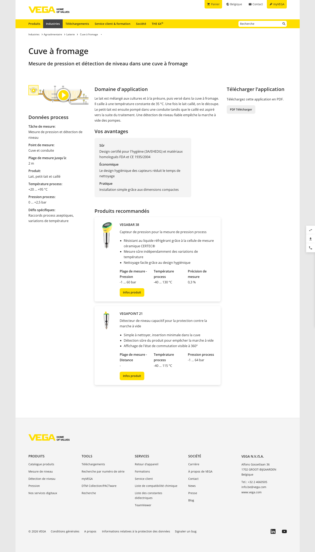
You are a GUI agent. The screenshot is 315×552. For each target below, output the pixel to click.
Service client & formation (112, 24)
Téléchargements (77, 24)
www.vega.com (251, 492)
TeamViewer (143, 505)
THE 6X (157, 24)
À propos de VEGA (200, 471)
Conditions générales (65, 531)
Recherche (89, 493)
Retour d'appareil (146, 464)
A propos (90, 531)
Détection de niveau (41, 479)
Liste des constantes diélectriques (148, 495)
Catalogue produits (41, 464)
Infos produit (132, 292)
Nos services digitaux (42, 493)
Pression (34, 486)
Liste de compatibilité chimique (156, 486)
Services (142, 456)
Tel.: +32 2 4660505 (254, 482)
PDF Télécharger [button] (241, 109)
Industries (53, 24)
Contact (193, 479)
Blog (191, 500)
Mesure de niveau (40, 471)
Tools (87, 456)
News (192, 486)
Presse (192, 493)
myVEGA (87, 479)
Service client (144, 479)
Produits (34, 24)
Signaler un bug (185, 531)
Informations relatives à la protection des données (136, 531)
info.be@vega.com (253, 487)
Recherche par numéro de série (103, 471)
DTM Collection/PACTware (99, 486)
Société (141, 24)
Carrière (193, 464)
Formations (142, 471)
